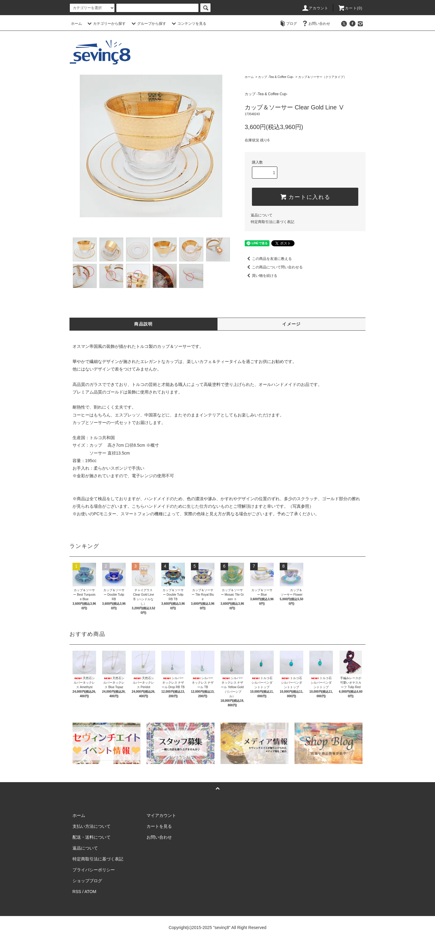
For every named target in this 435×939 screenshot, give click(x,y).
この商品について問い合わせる (274, 267)
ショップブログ (87, 880)
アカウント (315, 8)
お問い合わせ (315, 23)
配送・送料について (91, 837)
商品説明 (143, 324)
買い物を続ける (261, 276)
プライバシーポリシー (93, 869)
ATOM (90, 891)
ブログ (288, 23)
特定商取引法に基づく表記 (272, 222)
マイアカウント (161, 815)
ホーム (76, 23)
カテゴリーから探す (106, 23)
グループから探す (148, 23)
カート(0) (350, 8)
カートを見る (159, 826)
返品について (261, 215)
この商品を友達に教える (268, 259)
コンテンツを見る (188, 23)
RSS (76, 891)
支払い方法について (91, 826)
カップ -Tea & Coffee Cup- (276, 77)
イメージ (291, 324)
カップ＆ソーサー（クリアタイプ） (322, 77)
